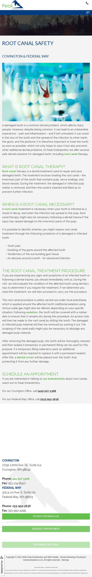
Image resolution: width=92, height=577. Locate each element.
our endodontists (54, 378)
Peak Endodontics (35, 557)
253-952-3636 (21, 506)
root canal (70, 154)
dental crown (25, 357)
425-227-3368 (20, 478)
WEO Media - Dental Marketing (61, 557)
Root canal (9, 171)
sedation (32, 312)
